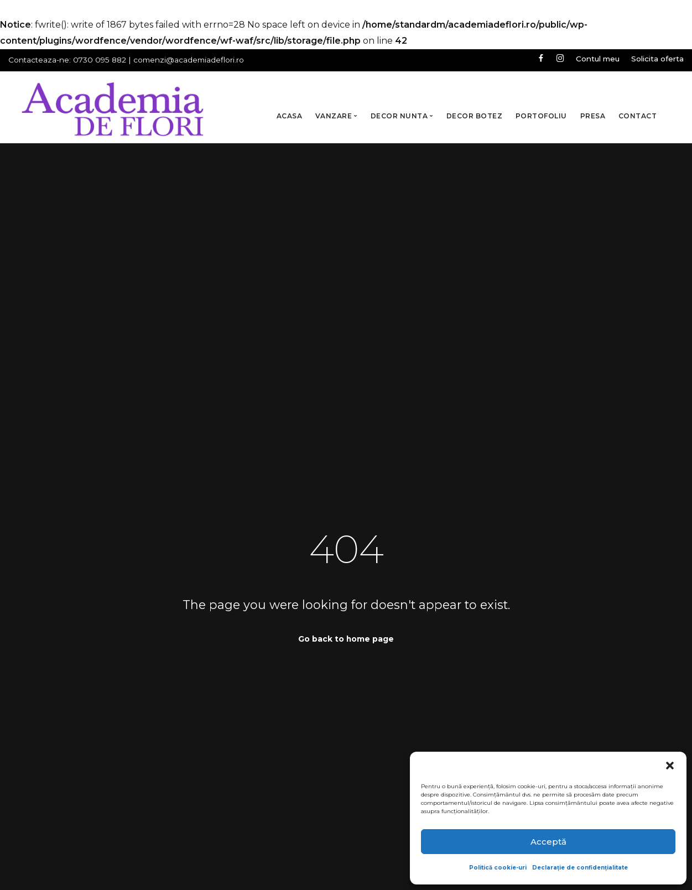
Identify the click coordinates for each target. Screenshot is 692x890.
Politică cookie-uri (498, 867)
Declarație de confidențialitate (580, 867)
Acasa (290, 116)
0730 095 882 (99, 59)
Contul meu (597, 58)
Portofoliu (541, 116)
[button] (669, 765)
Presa (593, 116)
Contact (637, 116)
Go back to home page (346, 638)
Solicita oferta (657, 58)
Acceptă (548, 841)
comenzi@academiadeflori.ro (188, 59)
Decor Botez (474, 116)
